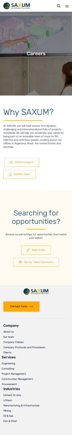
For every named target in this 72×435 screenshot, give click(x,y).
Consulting (8, 368)
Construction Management (17, 379)
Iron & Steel (10, 421)
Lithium (7, 400)
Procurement (9, 384)
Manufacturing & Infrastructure (21, 405)
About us (8, 331)
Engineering (8, 363)
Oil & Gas (8, 415)
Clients (7, 352)
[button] (21, 162)
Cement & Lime (12, 395)
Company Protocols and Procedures (24, 347)
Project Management (14, 373)
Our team (8, 336)
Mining (7, 410)
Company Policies (13, 342)
